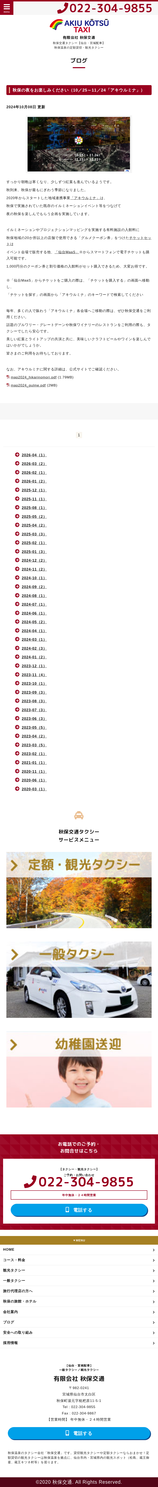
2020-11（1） (34, 772)
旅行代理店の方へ (18, 1291)
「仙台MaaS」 (67, 252)
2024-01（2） (34, 657)
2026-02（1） (34, 473)
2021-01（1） (34, 763)
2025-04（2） (34, 525)
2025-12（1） (34, 490)
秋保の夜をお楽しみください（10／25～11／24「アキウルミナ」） (79, 90)
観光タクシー (14, 1270)
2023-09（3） (34, 692)
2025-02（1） (34, 543)
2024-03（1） (34, 640)
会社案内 (10, 1312)
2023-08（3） (34, 701)
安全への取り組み (18, 1333)
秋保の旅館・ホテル (19, 1301)
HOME (8, 1249)
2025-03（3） (34, 534)
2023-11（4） (34, 675)
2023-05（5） (34, 728)
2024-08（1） (34, 596)
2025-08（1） (34, 508)
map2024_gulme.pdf (28, 385)
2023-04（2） (34, 736)
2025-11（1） (34, 499)
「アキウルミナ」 (85, 198)
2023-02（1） (34, 754)
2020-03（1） (34, 789)
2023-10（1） (34, 684)
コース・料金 (14, 1260)
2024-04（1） (34, 631)
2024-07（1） (34, 604)
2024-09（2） (34, 587)
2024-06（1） (34, 613)
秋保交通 (62, 1482)
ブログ (8, 1322)
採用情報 (10, 1343)
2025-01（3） (34, 552)
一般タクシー (14, 1281)
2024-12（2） (34, 560)
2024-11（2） (34, 569)
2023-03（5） (34, 745)
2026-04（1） (34, 455)
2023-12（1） (34, 666)
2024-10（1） (34, 578)
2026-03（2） (34, 464)
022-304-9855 (111, 8)
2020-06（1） (34, 780)
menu (6, 8)
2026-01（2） (34, 481)
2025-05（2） (34, 517)
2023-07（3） (34, 710)
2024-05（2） (34, 622)
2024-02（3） (34, 648)
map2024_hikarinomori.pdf (34, 377)
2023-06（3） (34, 719)
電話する (83, 1210)
